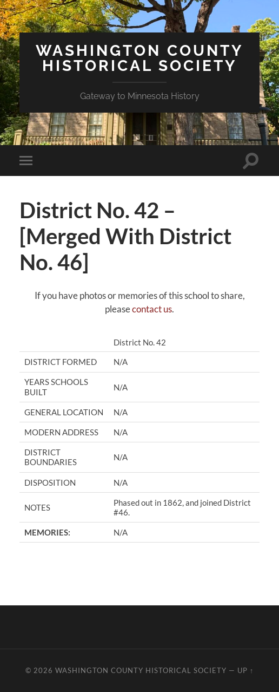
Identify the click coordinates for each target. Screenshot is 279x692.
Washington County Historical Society (139, 58)
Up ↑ (245, 670)
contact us (152, 309)
